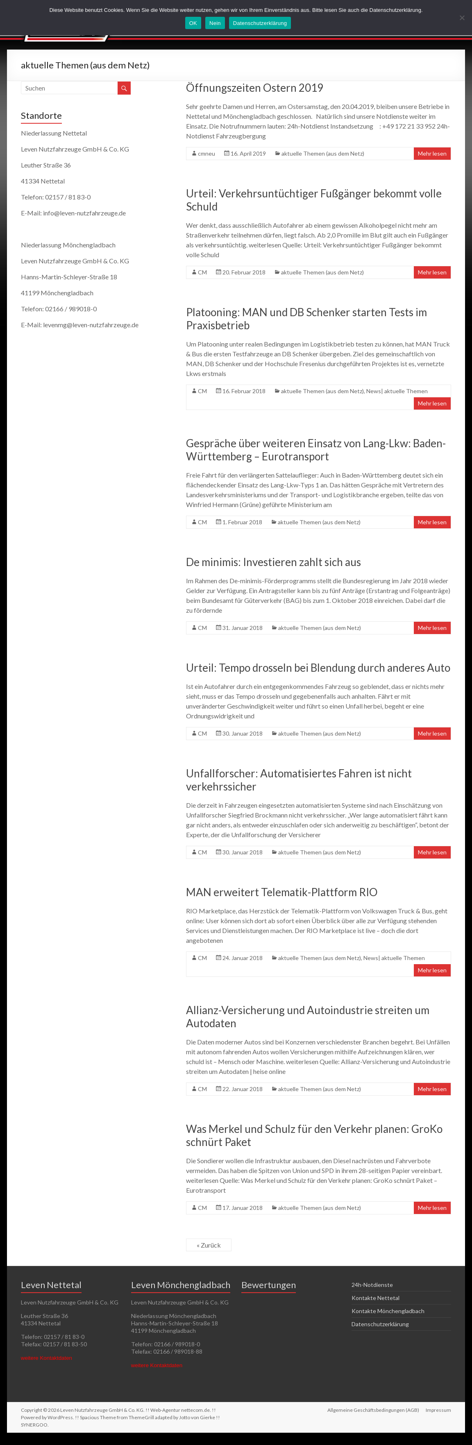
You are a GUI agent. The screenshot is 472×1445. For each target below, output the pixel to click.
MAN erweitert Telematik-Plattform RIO (282, 892)
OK (193, 23)
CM (202, 272)
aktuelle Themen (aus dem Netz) (322, 153)
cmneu (206, 153)
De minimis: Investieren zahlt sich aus (273, 561)
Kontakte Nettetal (375, 1297)
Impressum (438, 1410)
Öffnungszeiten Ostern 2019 (254, 87)
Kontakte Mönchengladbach (388, 1310)
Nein (215, 23)
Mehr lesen (432, 153)
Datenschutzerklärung (380, 1323)
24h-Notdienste (372, 1284)
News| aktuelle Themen (397, 390)
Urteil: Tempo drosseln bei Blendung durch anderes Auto (318, 667)
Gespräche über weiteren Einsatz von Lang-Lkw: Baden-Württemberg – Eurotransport (316, 450)
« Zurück (209, 1245)
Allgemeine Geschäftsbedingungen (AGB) (373, 1410)
